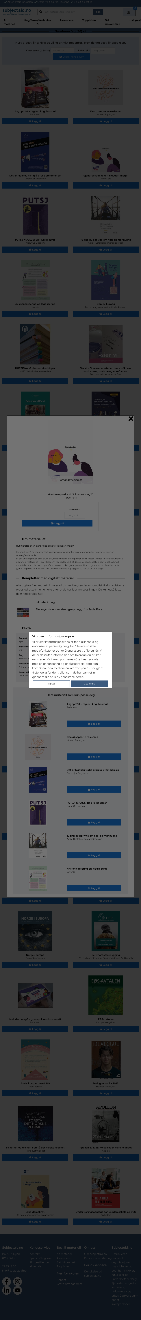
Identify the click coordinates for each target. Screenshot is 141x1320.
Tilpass (51, 683)
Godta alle (89, 683)
